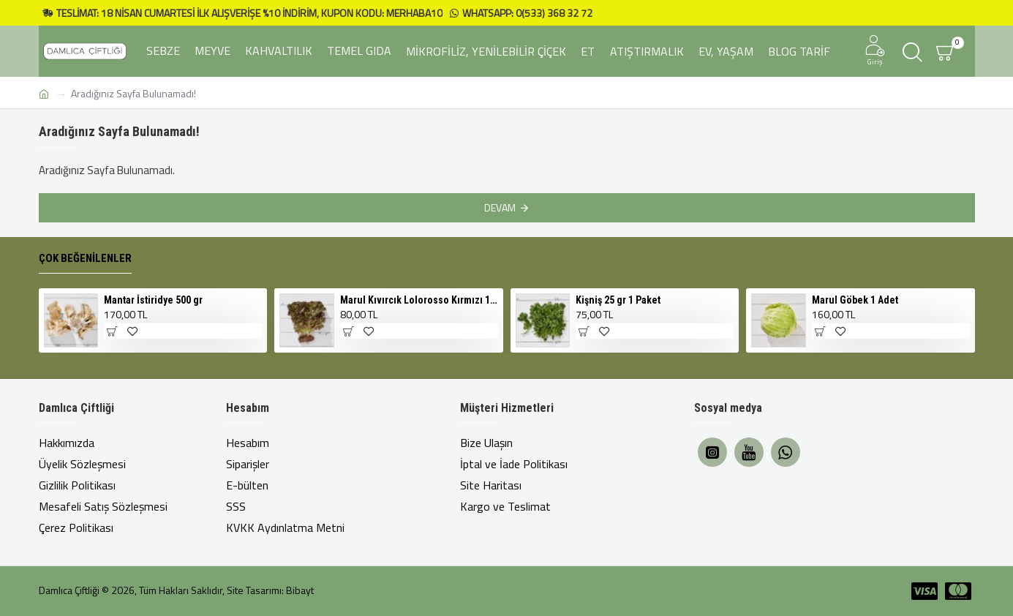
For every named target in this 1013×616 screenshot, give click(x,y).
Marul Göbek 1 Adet (855, 300)
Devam (500, 207)
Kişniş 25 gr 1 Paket (618, 300)
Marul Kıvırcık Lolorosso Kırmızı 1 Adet (419, 300)
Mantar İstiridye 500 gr (153, 300)
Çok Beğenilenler (85, 258)
